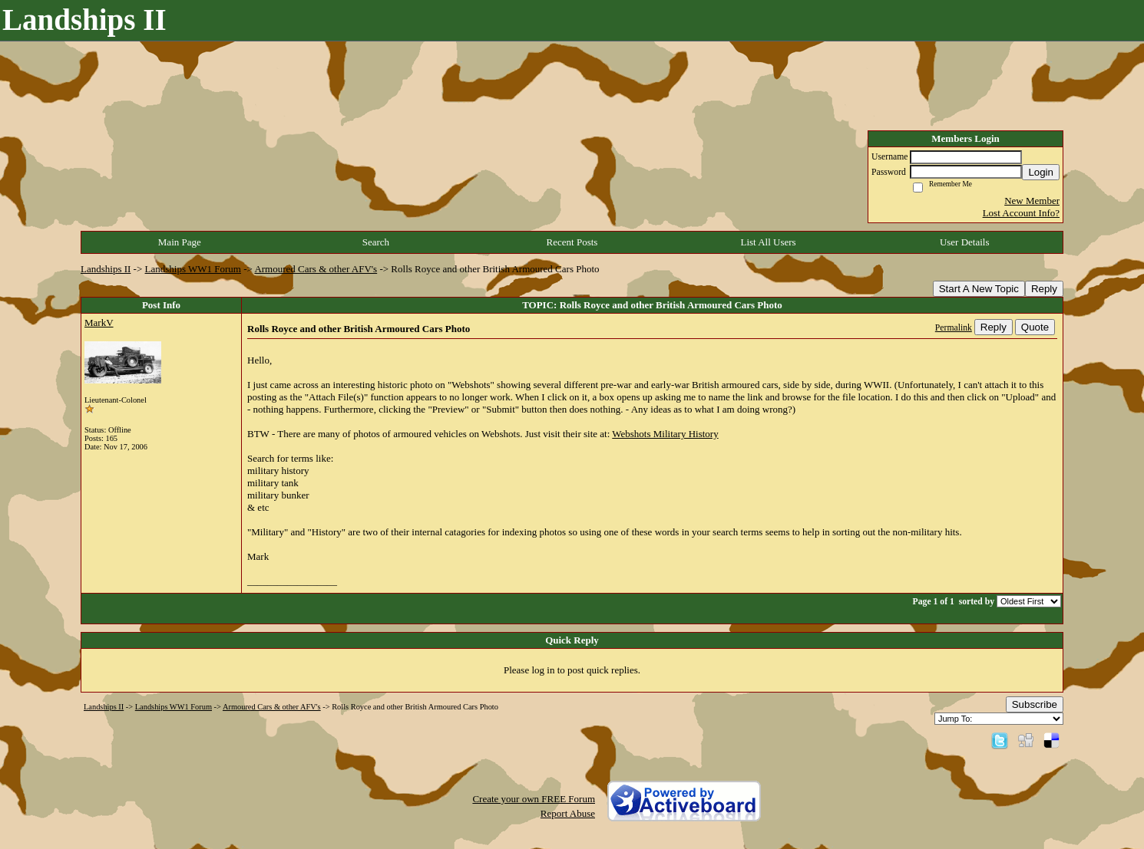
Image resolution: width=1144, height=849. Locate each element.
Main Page (179, 242)
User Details (965, 242)
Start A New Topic (979, 289)
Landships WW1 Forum (193, 269)
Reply (1044, 289)
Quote (1035, 327)
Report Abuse (568, 813)
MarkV (99, 322)
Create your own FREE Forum (533, 799)
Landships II (106, 269)
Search (375, 242)
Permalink (953, 328)
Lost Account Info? (1021, 213)
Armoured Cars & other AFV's (315, 269)
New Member (1032, 200)
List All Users (767, 242)
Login (1040, 172)
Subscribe (1034, 704)
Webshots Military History (665, 433)
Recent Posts (572, 242)
